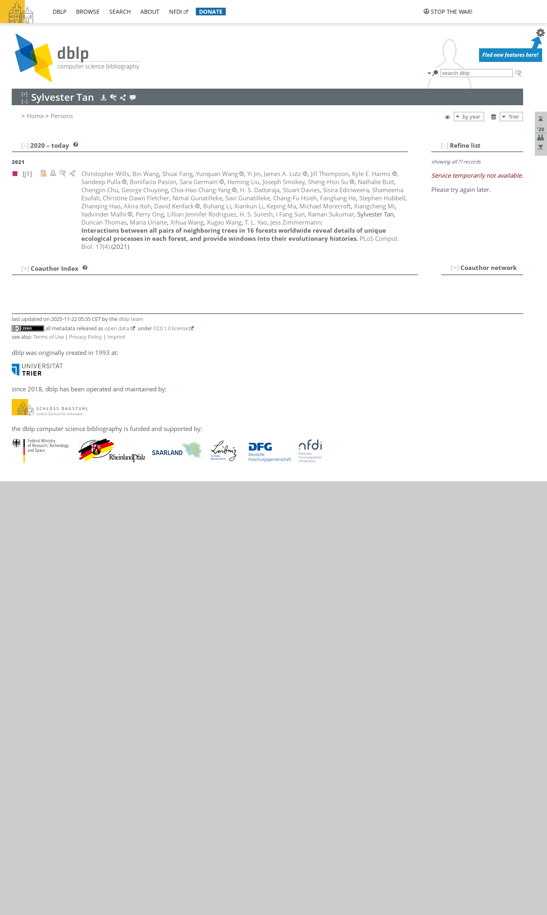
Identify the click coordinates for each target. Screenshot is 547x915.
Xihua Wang (53, 660)
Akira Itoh (50, 446)
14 (21, 401)
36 (21, 597)
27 (21, 517)
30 (21, 544)
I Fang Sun (51, 606)
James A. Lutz (55, 499)
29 (21, 535)
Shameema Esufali (62, 348)
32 (21, 562)
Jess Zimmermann (62, 704)
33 (21, 571)
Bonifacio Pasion (60, 553)
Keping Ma (51, 508)
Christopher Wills (61, 686)
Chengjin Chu (55, 303)
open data (116, 762)
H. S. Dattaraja (56, 321)
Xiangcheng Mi (57, 526)
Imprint (116, 770)
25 (21, 499)
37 (21, 606)
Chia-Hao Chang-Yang (66, 295)
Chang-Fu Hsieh (59, 428)
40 (21, 633)
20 (21, 455)
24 (21, 490)
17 (21, 428)
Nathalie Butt (55, 286)
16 (21, 419)
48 (21, 704)
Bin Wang (50, 651)
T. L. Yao (48, 695)
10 (21, 366)
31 (21, 553)
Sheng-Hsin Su (57, 588)
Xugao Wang (54, 668)
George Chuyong (60, 312)
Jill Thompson (56, 633)
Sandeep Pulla (56, 562)
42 (21, 651)
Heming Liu (53, 490)
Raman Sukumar (60, 597)
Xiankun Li (51, 482)
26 (21, 508)
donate (211, 11)
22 (21, 473)
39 (21, 624)
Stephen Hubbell (60, 437)
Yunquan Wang (58, 677)
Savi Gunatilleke (59, 393)
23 (21, 482)
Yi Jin (43, 455)
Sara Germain (56, 375)
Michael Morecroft (62, 535)
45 (21, 677)
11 (21, 375)
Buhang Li (51, 473)
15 (21, 410)
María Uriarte (55, 642)
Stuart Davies (55, 330)
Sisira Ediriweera (60, 339)
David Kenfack (56, 464)
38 (21, 615)
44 (21, 668)
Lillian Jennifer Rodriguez (71, 571)
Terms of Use (48, 770)
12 (21, 384)
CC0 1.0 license (170, 762)
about (149, 11)
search (120, 11)
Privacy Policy (85, 770)
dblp (59, 11)
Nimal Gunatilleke (62, 384)
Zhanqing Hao (56, 401)
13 (21, 393)
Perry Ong (51, 544)
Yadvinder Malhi (59, 517)
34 (21, 579)
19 (21, 446)
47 (21, 695)
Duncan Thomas (59, 624)
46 (21, 686)
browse (88, 11)
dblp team (131, 752)
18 (21, 437)
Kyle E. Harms (56, 410)
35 (21, 588)
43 (21, 660)
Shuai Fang (52, 357)
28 (21, 526)
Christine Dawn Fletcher (70, 366)
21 (21, 464)
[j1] (114, 286)
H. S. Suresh (53, 615)
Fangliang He (55, 419)
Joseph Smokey (58, 579)
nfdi (175, 11)
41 (21, 642)
